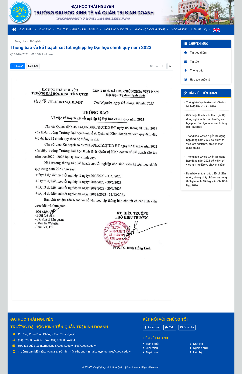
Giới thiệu (150, 347)
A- (170, 66)
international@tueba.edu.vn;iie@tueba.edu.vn (68, 345)
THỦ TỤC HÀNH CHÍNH (71, 29)
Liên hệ (196, 352)
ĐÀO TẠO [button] (45, 29)
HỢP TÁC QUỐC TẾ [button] (116, 29)
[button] (207, 29)
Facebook (151, 327)
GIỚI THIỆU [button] (26, 29)
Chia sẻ (17, 66)
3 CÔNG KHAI (179, 29)
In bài (33, 66)
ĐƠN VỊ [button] (94, 29)
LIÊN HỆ (196, 29)
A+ (163, 66)
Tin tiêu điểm (195, 52)
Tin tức (191, 61)
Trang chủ (20, 41)
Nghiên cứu (199, 347)
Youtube (187, 327)
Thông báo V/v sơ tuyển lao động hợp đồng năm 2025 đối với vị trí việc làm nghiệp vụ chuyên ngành (205, 160)
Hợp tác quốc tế (197, 79)
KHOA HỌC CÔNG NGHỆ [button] (150, 29)
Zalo (169, 327)
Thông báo (36, 41)
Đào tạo (196, 343)
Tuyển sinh (151, 352)
